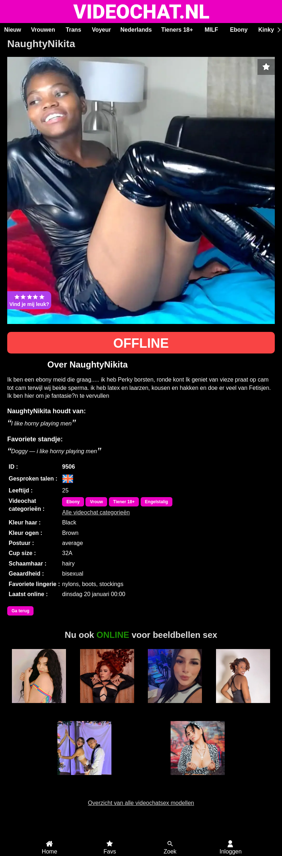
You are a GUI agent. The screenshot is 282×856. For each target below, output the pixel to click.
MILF (211, 30)
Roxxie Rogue (107, 707)
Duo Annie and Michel (84, 782)
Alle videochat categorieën (96, 512)
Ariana (39, 707)
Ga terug (20, 610)
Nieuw (12, 30)
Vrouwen (43, 30)
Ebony (239, 30)
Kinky (266, 30)
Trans (73, 30)
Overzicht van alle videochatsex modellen (141, 803)
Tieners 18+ (177, 30)
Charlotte (175, 707)
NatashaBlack (197, 779)
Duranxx (243, 707)
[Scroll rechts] (278, 30)
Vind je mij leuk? (29, 300)
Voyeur (101, 30)
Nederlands (136, 30)
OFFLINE (141, 343)
